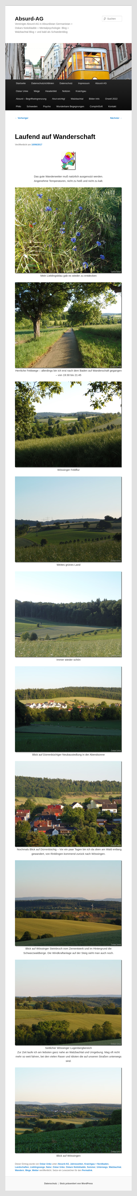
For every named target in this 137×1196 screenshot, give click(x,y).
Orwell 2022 (111, 98)
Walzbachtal (77, 98)
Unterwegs (102, 1167)
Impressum (84, 83)
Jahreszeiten (76, 1164)
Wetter (35, 1170)
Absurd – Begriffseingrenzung (31, 98)
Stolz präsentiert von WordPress (76, 1183)
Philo (18, 106)
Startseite (21, 83)
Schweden (32, 106)
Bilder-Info (94, 98)
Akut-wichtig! (58, 98)
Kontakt (112, 106)
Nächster (116, 118)
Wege (37, 91)
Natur (49, 1167)
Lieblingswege (37, 1167)
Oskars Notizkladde (76, 1167)
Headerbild (51, 91)
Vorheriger (21, 118)
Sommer (91, 1167)
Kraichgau (81, 91)
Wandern (19, 1170)
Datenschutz (66, 83)
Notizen (66, 91)
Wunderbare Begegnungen (70, 106)
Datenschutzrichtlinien (42, 83)
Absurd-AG (29, 19)
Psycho (47, 106)
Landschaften (22, 1167)
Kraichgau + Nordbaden (96, 1164)
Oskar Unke (22, 91)
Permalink (87, 1170)
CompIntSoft (96, 106)
